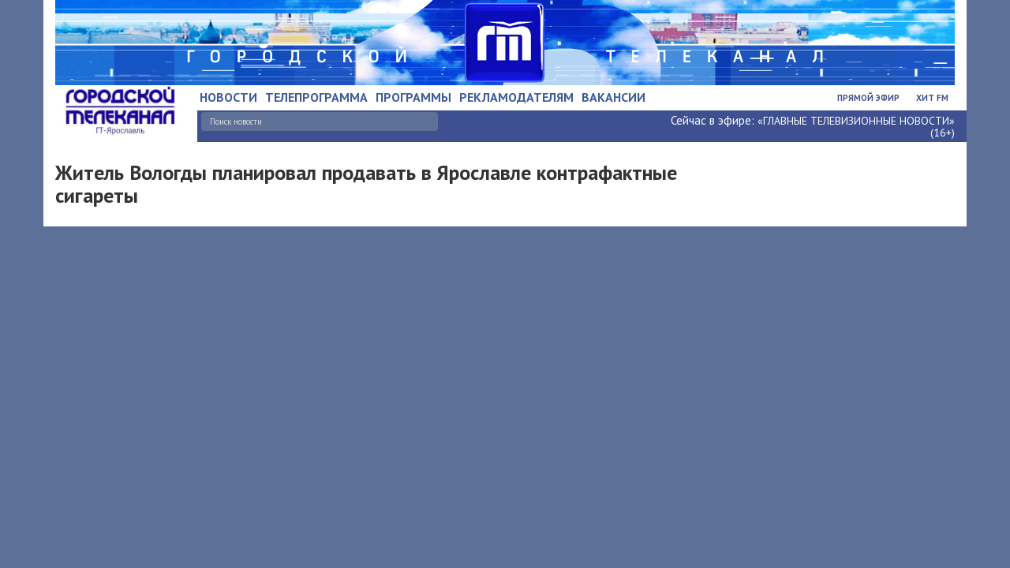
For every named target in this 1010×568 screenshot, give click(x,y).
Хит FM (932, 97)
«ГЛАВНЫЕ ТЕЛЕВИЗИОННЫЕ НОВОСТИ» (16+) (856, 127)
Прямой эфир (868, 97)
